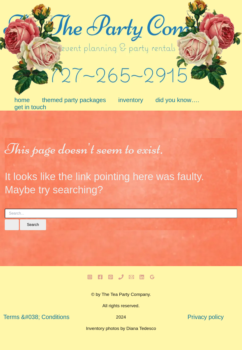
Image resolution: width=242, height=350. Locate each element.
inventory (130, 100)
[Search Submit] (12, 224)
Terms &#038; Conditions (36, 317)
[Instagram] (90, 277)
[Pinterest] (111, 277)
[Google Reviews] (152, 277)
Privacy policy (206, 317)
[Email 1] (131, 277)
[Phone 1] (121, 277)
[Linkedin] (142, 277)
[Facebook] (100, 277)
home (22, 100)
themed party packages (74, 100)
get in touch (30, 107)
